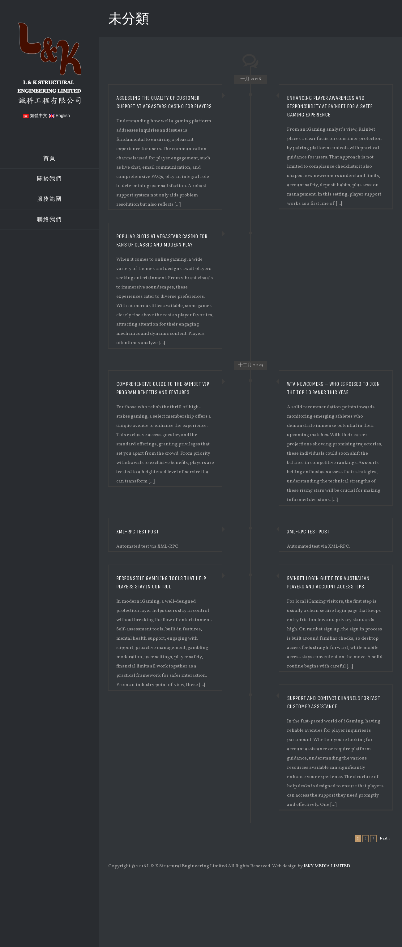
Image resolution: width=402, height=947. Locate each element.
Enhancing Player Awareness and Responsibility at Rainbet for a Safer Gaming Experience (330, 106)
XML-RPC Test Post (308, 531)
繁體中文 (35, 115)
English (59, 115)
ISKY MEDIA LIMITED (327, 866)
